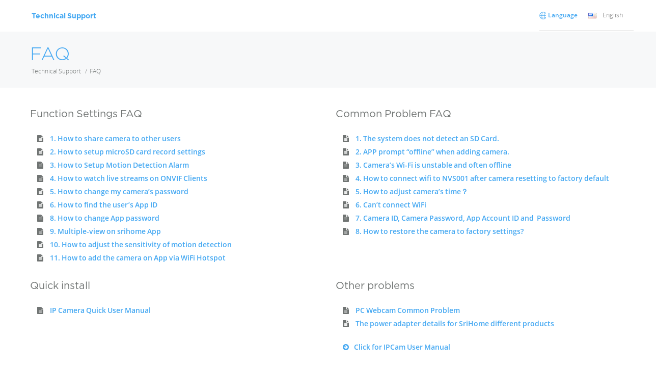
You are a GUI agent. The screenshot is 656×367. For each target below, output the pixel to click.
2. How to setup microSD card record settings (127, 151)
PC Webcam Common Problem (408, 310)
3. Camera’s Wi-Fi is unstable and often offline (433, 165)
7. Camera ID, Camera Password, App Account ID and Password (463, 218)
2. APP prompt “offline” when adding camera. (432, 151)
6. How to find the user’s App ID (103, 204)
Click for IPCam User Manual (393, 347)
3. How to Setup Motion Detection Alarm (119, 165)
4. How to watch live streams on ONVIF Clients (128, 178)
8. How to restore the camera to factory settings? (440, 231)
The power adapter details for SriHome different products (455, 323)
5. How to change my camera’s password (119, 191)
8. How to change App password (104, 218)
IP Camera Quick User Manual (100, 310)
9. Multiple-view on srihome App (105, 231)
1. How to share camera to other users (115, 138)
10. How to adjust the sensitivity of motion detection (141, 244)
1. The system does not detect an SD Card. (427, 138)
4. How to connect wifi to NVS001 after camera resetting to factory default (482, 178)
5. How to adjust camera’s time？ (412, 191)
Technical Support (56, 71)
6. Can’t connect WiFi (391, 204)
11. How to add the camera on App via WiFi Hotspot (138, 258)
